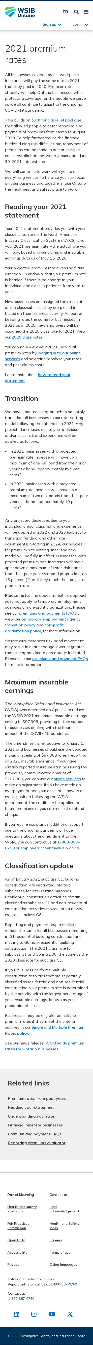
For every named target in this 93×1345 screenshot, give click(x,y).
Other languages (63, 1264)
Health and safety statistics (22, 1208)
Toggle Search (76, 12)
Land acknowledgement (64, 1208)
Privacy (13, 1264)
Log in (78, 24)
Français (65, 12)
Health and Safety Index (65, 1225)
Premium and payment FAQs (35, 1133)
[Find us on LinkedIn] (16, 1315)
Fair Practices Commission (18, 1225)
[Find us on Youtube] (51, 1315)
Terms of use (60, 1252)
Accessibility (17, 1252)
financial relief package (59, 120)
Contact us (59, 1194)
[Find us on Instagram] (33, 1315)
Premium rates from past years (37, 1098)
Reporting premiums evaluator (36, 1142)
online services (67, 778)
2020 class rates (27, 337)
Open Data (16, 1240)
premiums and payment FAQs (60, 658)
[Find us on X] (70, 1315)
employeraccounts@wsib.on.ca (49, 847)
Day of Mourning (20, 1194)
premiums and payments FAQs (47, 613)
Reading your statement (31, 1107)
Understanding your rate (31, 1116)
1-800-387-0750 (64, 1284)
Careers (56, 1240)
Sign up (50, 24)
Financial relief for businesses (35, 1125)
